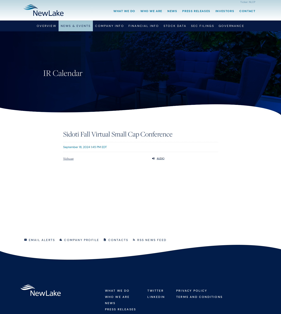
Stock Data (175, 26)
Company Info (109, 26)
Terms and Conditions (199, 297)
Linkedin (156, 297)
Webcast (68, 159)
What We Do (124, 11)
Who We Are (151, 11)
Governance (231, 26)
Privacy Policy (191, 291)
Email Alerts (42, 240)
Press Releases (196, 11)
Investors (224, 11)
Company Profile (81, 240)
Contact (247, 11)
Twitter (155, 291)
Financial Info (143, 26)
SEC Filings (202, 26)
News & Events (76, 26)
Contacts (118, 240)
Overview (46, 26)
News (172, 11)
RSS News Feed (151, 240)
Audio (158, 158)
